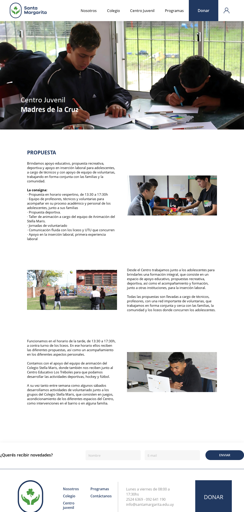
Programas (174, 10)
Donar (203, 10)
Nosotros (89, 10)
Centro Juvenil (142, 10)
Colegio (113, 10)
